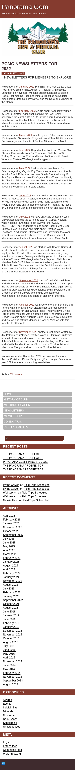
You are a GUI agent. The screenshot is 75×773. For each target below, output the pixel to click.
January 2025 (11, 561)
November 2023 (12, 580)
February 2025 (11, 557)
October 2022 (27, 304)
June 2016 (9, 619)
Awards (7, 699)
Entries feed (10, 746)
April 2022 (24, 150)
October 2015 (11, 638)
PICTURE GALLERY (16, 427)
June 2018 (9, 611)
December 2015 (12, 630)
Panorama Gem (25, 6)
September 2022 (28, 280)
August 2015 (10, 642)
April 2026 (9, 515)
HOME (8, 394)
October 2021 (11, 603)
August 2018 (10, 607)
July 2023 (9, 588)
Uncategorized (11, 726)
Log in (6, 742)
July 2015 (9, 646)
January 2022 (27, 86)
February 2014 (11, 672)
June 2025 (9, 542)
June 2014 (9, 665)
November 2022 (28, 332)
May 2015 (9, 653)
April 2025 (9, 550)
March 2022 (26, 135)
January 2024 (11, 577)
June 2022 (25, 195)
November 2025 (12, 527)
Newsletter (9, 715)
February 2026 (11, 519)
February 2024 (11, 573)
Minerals (8, 711)
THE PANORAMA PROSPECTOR (23, 454)
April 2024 (9, 569)
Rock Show (9, 719)
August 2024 (10, 565)
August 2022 (26, 247)
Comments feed (12, 749)
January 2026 (11, 523)
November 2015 (12, 634)
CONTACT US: (13, 421)
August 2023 (10, 584)
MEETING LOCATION (17, 405)
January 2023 (11, 596)
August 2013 (10, 684)
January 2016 (11, 626)
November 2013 (12, 676)
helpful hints (10, 707)
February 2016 (11, 623)
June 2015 (9, 649)
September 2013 (13, 680)
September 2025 (13, 534)
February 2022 (27, 110)
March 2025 (10, 554)
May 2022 (24, 168)
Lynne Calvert (11, 484)
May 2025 (9, 546)
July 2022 (24, 216)
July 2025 (9, 538)
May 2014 (9, 669)
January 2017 (11, 615)
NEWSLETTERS (14, 410)
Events (7, 703)
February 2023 (11, 592)
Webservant (16, 374)
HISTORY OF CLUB (16, 399)
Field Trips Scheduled (36, 484)
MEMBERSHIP (13, 416)
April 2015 (9, 657)
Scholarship (10, 722)
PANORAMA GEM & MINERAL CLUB (25, 461)
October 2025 (11, 531)
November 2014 (12, 661)
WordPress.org (12, 753)
